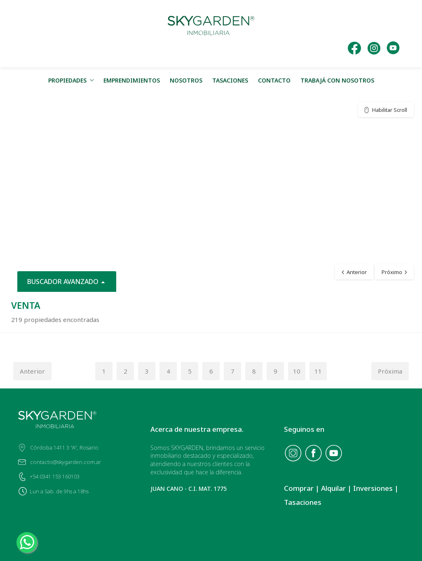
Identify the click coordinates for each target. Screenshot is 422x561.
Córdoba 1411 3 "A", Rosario (64, 447)
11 (318, 371)
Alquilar (333, 488)
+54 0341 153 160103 (55, 476)
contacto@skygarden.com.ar (65, 462)
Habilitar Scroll (389, 110)
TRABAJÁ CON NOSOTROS (337, 80)
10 (296, 371)
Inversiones (373, 488)
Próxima (390, 371)
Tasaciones (302, 502)
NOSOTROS (186, 80)
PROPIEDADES (67, 80)
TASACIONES (230, 80)
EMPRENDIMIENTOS (131, 80)
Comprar (299, 488)
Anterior (32, 371)
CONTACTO (274, 80)
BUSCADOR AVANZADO (66, 281)
